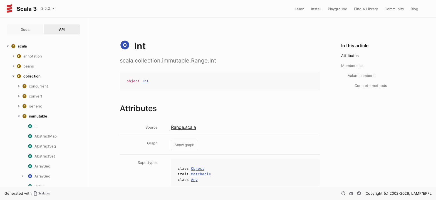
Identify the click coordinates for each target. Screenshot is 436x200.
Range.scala (183, 127)
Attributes (350, 55)
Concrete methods (371, 85)
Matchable (201, 174)
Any (194, 179)
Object (197, 168)
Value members (361, 75)
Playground (337, 9)
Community (394, 9)
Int (145, 81)
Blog (414, 9)
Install (316, 9)
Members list (352, 65)
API (62, 29)
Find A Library (366, 9)
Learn (299, 9)
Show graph (184, 145)
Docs (25, 29)
